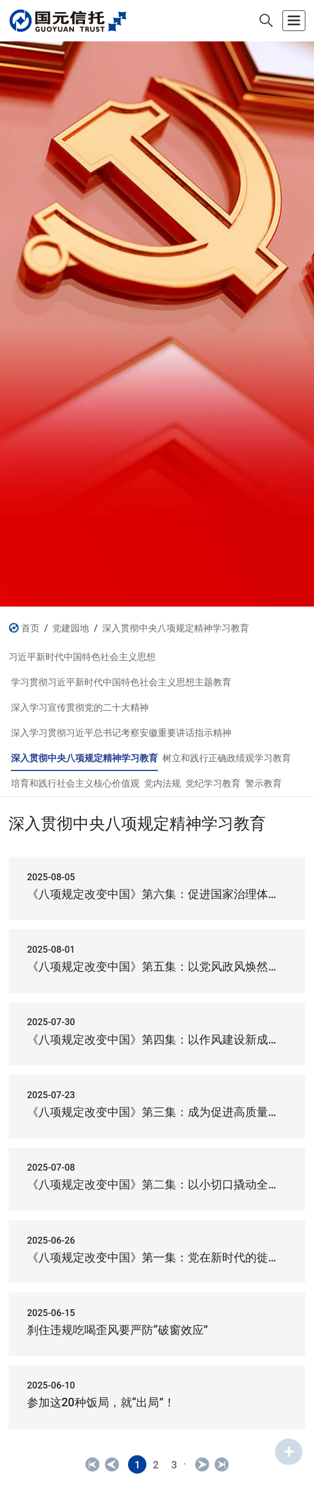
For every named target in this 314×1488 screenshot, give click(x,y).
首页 (30, 628)
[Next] (202, 1464)
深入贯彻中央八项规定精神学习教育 (175, 628)
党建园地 (70, 628)
